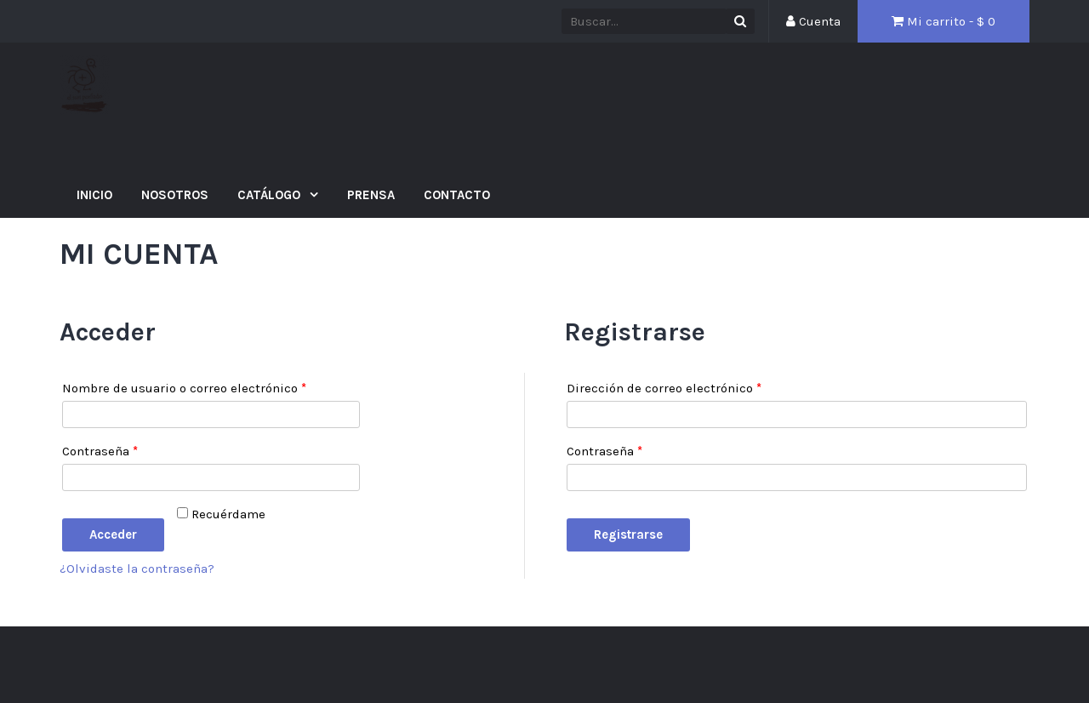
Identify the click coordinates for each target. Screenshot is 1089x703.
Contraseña (100, 451)
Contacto (457, 195)
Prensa (371, 195)
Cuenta (813, 21)
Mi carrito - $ (943, 21)
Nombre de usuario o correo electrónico (184, 388)
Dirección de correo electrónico (664, 388)
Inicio (94, 195)
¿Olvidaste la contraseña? (137, 568)
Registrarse (628, 534)
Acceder (113, 534)
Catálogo (270, 195)
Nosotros (174, 195)
